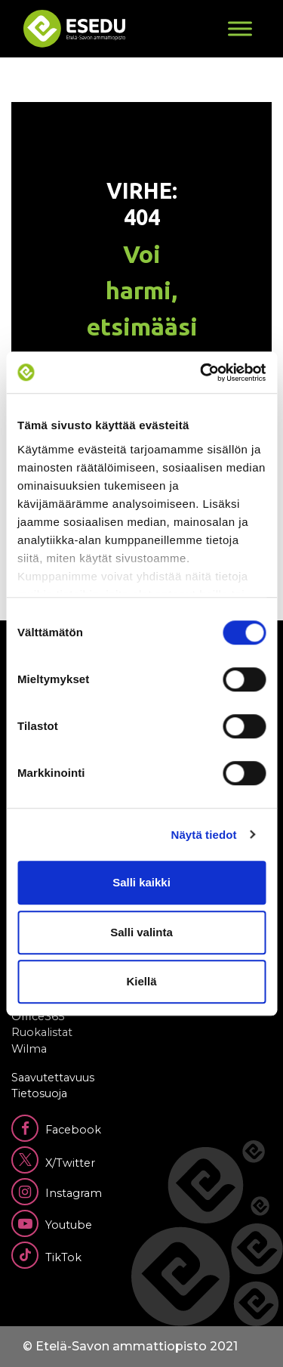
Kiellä (141, 981)
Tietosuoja (39, 1093)
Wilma (29, 1049)
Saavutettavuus (52, 1077)
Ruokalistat (41, 1032)
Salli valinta (141, 932)
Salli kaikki (141, 882)
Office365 (37, 1016)
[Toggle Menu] (240, 28)
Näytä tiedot (204, 834)
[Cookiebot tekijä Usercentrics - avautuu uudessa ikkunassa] (201, 372)
